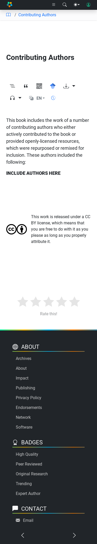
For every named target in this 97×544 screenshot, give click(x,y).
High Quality (27, 454)
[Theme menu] (76, 5)
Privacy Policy (28, 397)
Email (28, 520)
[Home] (9, 5)
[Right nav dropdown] (53, 5)
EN (39, 98)
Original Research (32, 473)
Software (24, 427)
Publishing (25, 387)
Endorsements (29, 407)
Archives (23, 358)
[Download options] (69, 86)
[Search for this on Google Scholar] (53, 86)
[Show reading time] (53, 98)
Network (23, 417)
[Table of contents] (8, 15)
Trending (24, 483)
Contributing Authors (37, 14)
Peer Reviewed (29, 464)
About (21, 368)
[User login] (88, 5)
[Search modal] (64, 5)
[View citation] (26, 86)
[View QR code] (39, 86)
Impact (22, 378)
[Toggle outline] (12, 86)
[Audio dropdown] (15, 98)
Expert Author (28, 493)
